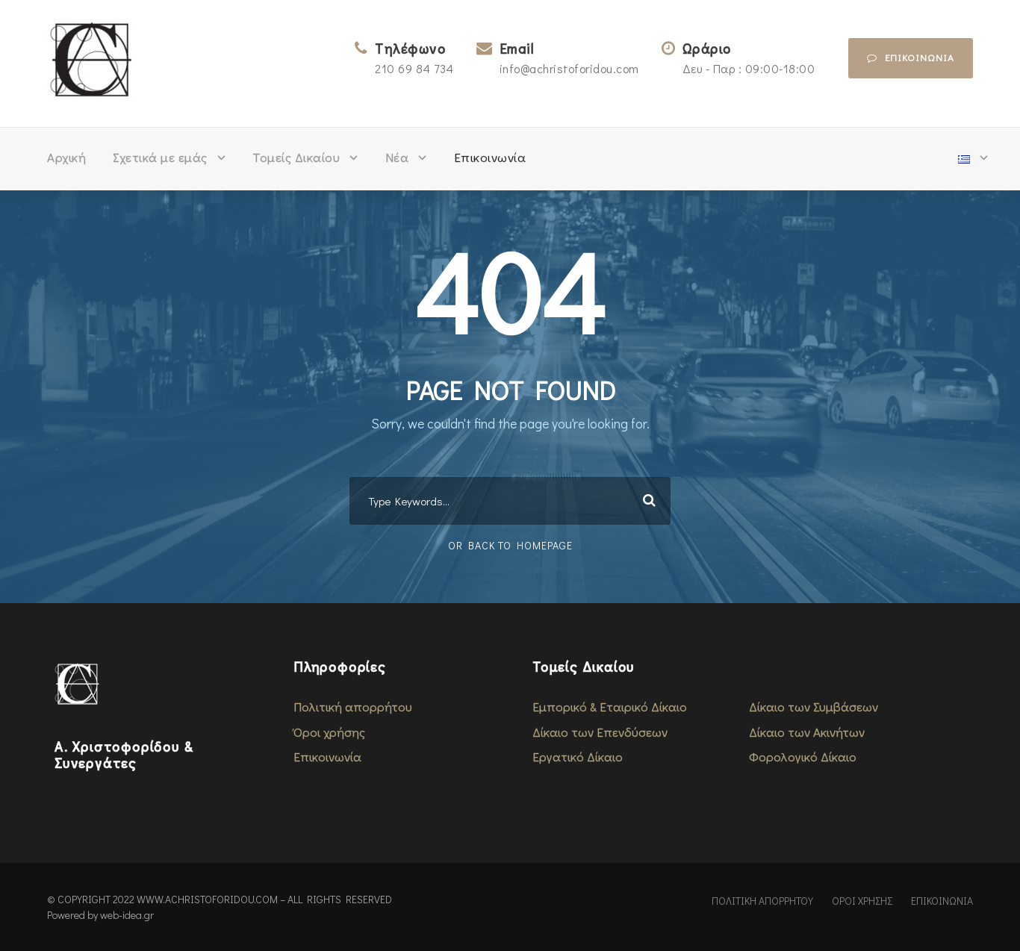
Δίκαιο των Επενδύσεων (600, 731)
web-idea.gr (127, 915)
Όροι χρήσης (329, 731)
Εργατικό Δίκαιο (577, 756)
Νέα (397, 157)
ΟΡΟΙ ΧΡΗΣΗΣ (862, 901)
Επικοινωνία (490, 157)
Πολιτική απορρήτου (352, 706)
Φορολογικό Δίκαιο (802, 756)
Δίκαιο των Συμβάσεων (813, 706)
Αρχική (66, 157)
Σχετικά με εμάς (160, 157)
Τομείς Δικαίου (296, 157)
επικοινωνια (910, 57)
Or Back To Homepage (510, 545)
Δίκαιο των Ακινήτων (807, 731)
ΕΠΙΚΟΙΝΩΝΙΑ (942, 901)
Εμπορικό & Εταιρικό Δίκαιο (609, 706)
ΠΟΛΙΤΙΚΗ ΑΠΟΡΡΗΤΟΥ (762, 901)
